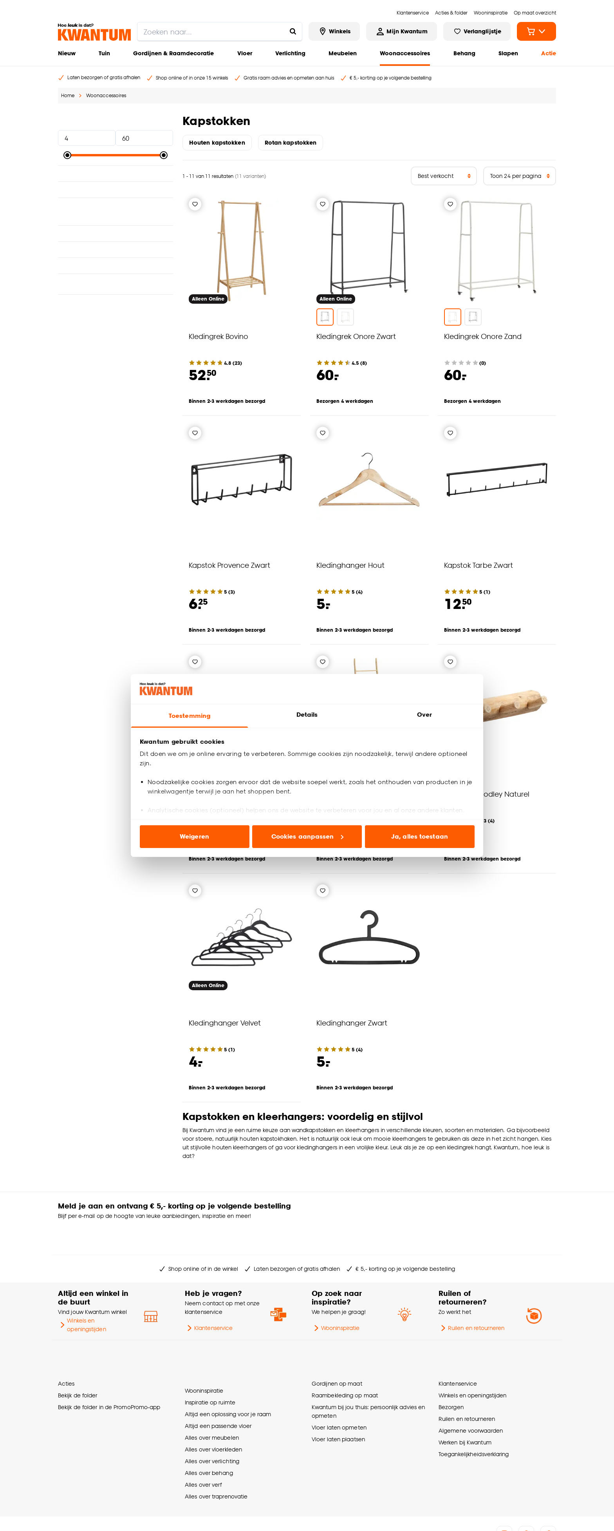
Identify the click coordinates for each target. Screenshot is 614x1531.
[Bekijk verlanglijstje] (477, 31)
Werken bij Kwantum (465, 1410)
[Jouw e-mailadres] (424, 1210)
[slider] (67, 155)
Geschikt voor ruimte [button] (115, 205)
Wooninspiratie (335, 1303)
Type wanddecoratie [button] (115, 270)
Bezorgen (451, 1375)
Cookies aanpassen (307, 836)
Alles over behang (209, 1433)
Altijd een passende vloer (218, 1386)
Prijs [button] (115, 120)
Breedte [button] (115, 238)
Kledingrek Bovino (218, 336)
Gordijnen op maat (337, 1351)
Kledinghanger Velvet (225, 1022)
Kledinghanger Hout (350, 564)
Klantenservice (209, 1303)
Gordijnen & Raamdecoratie (173, 53)
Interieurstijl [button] (115, 221)
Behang (464, 53)
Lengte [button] (115, 254)
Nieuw (67, 53)
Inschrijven (525, 1211)
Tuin (104, 53)
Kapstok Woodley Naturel (486, 793)
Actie (548, 53)
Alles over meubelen (212, 1398)
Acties (66, 1351)
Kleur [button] (115, 189)
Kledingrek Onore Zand (483, 336)
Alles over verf (203, 1445)
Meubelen (343, 53)
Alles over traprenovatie (216, 1457)
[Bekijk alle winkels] (334, 31)
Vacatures (95, 1515)
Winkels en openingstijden (82, 1299)
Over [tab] (424, 714)
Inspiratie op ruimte (210, 1363)
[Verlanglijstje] (195, 204)
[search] (219, 31)
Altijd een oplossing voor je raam (228, 1375)
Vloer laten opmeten (339, 1395)
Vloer (244, 53)
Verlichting (290, 53)
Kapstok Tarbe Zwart (478, 564)
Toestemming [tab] (189, 715)
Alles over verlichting (212, 1422)
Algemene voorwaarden (471, 1398)
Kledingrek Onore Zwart (356, 336)
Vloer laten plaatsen (338, 1407)
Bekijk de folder (78, 1363)
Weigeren (194, 836)
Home (67, 95)
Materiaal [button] (115, 173)
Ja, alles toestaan (419, 836)
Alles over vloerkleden (213, 1410)
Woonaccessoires (405, 53)
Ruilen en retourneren (471, 1303)
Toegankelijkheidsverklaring (474, 1422)
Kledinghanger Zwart (351, 1022)
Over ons (68, 1515)
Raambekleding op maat (345, 1363)
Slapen (508, 53)
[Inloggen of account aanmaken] (401, 31)
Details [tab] (307, 714)
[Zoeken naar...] (293, 31)
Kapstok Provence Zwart (229, 564)
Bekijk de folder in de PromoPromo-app (109, 1375)
